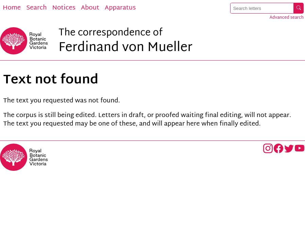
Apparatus (120, 8)
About (90, 8)
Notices (63, 8)
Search (36, 8)
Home (12, 8)
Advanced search (287, 17)
